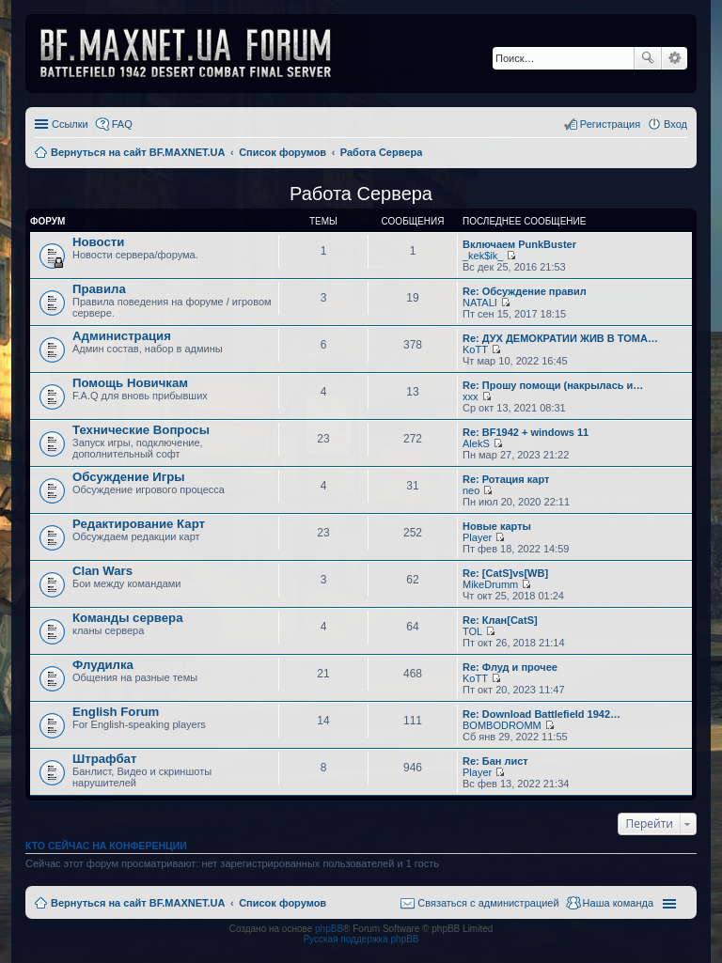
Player (477, 537)
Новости (98, 242)
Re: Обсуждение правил (525, 291)
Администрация (121, 336)
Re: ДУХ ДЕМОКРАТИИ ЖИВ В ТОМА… (560, 338)
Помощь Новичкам (130, 383)
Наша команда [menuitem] (618, 903)
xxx (471, 396)
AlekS (476, 443)
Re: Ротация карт (506, 479)
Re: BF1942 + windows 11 (526, 432)
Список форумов (282, 903)
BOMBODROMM (502, 725)
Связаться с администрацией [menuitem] (487, 903)
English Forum (115, 712)
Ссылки (70, 124)
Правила (99, 289)
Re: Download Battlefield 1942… (541, 714)
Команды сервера (127, 618)
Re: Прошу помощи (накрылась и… (553, 385)
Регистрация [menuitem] (610, 124)
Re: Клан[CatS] (500, 620)
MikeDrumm (490, 584)
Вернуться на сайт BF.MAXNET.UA (138, 903)
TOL (472, 631)
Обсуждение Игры (128, 477)
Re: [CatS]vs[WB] (505, 573)
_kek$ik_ (483, 255)
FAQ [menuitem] (122, 124)
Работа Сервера (361, 193)
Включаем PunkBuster (519, 244)
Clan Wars (102, 571)
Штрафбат (104, 759)
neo (471, 490)
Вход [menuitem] (675, 124)
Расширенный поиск (674, 58)
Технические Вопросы (141, 430)
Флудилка (102, 665)
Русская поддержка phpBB (360, 939)
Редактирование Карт (138, 524)
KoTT (475, 349)
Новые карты (497, 526)
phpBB (329, 929)
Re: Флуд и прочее (510, 667)
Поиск (648, 58)
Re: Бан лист (495, 761)
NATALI (480, 302)
